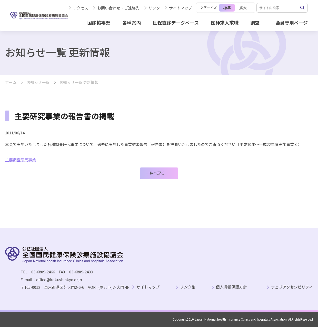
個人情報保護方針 (231, 287)
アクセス (80, 8)
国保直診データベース (176, 22)
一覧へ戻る (155, 173)
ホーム (11, 82)
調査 (255, 22)
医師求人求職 (225, 22)
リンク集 (187, 287)
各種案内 (131, 22)
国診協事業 (98, 22)
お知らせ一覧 (37, 82)
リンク (154, 8)
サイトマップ (180, 8)
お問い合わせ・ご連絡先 (118, 8)
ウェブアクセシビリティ (292, 287)
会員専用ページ (291, 22)
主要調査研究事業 (20, 159)
